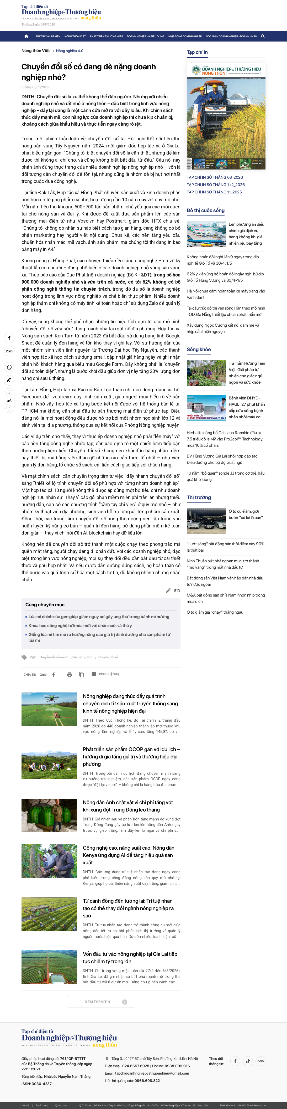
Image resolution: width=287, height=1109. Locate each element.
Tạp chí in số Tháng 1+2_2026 (216, 184)
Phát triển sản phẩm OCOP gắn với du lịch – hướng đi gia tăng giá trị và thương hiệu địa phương (131, 756)
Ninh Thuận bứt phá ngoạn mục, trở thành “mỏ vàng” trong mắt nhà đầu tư (223, 564)
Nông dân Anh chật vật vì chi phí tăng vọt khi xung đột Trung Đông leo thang (128, 806)
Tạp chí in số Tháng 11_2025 (214, 192)
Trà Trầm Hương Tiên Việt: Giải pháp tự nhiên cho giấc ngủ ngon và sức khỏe (247, 373)
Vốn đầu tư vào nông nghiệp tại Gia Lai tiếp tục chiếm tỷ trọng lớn (130, 957)
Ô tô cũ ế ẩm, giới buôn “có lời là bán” (246, 514)
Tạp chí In (197, 52)
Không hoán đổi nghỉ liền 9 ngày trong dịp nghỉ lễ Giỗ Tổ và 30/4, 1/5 (223, 260)
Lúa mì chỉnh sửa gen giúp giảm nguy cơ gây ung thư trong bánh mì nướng (99, 616)
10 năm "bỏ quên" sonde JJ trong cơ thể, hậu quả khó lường (225, 476)
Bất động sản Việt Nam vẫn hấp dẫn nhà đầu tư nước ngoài (225, 581)
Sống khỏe (199, 349)
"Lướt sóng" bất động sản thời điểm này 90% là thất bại (225, 547)
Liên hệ (25, 1105)
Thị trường (199, 497)
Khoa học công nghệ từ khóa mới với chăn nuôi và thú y (80, 625)
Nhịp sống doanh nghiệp (185, 36)
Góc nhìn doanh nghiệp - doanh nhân (231, 36)
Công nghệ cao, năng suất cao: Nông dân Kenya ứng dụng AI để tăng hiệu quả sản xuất (128, 855)
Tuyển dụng (42, 1105)
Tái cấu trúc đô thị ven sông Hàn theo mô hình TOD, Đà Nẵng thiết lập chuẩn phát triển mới (226, 311)
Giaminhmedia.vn (256, 1105)
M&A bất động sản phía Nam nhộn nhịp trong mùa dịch (226, 598)
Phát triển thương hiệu (106, 36)
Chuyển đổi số (108, 657)
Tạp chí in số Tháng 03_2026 (215, 177)
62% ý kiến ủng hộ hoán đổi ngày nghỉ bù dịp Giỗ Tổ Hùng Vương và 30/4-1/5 (225, 277)
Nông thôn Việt (75, 36)
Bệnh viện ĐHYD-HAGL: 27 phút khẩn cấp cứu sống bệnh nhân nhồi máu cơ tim (247, 408)
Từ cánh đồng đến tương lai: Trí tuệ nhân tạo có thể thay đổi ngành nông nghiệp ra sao (128, 908)
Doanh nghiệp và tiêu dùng (145, 36)
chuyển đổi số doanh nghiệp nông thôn (67, 657)
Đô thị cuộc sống (206, 210)
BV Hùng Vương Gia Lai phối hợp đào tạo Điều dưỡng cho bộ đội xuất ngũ (222, 459)
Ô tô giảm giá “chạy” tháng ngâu (215, 612)
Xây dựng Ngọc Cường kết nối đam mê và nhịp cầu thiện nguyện (223, 328)
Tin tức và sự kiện (48, 36)
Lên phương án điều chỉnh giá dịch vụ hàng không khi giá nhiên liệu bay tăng (246, 234)
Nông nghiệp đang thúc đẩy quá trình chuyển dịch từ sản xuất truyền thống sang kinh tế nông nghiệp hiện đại (130, 703)
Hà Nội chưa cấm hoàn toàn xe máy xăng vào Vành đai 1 (226, 294)
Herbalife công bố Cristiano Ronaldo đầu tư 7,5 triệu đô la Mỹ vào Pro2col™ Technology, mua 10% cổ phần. (225, 439)
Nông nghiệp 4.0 (69, 51)
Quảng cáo (61, 1105)
